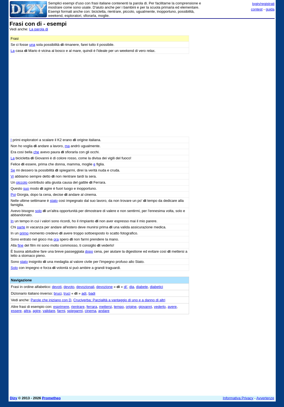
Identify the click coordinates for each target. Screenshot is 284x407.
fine (20, 245)
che (36, 152)
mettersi (105, 307)
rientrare (77, 307)
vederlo (160, 307)
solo (38, 211)
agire (37, 311)
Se (13, 170)
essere (16, 311)
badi (92, 293)
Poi (13, 194)
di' (126, 287)
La (13, 51)
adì (83, 293)
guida (270, 9)
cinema (90, 311)
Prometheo (51, 398)
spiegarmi (75, 311)
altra (27, 311)
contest (256, 9)
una (32, 45)
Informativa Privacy (238, 398)
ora (56, 239)
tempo (119, 307)
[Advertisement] (233, 55)
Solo (14, 268)
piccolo (21, 182)
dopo (89, 251)
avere (172, 307)
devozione (104, 287)
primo (24, 233)
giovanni (145, 307)
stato (54, 201)
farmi (61, 311)
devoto (68, 287)
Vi (12, 176)
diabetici (156, 287)
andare (103, 311)
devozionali (85, 287)
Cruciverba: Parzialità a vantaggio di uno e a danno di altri (119, 300)
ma (67, 146)
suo (26, 188)
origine (131, 307)
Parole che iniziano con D (51, 300)
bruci (58, 293)
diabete (142, 287)
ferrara (91, 307)
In (12, 221)
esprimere (61, 307)
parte (21, 227)
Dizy (13, 398)
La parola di (38, 29)
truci (66, 293)
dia (131, 287)
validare (49, 311)
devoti (57, 287)
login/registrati (263, 4)
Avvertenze (265, 398)
